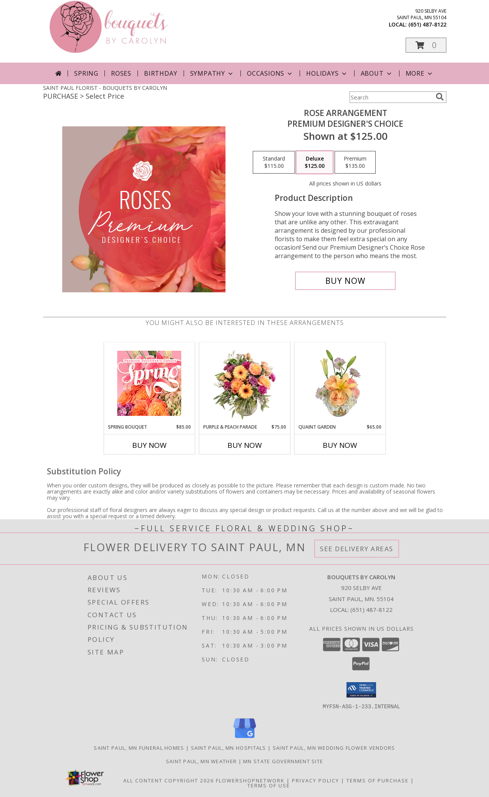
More (420, 73)
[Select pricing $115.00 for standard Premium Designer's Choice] (274, 162)
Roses (121, 73)
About (377, 73)
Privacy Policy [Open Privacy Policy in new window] (315, 780)
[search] (440, 97)
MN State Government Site (283, 760)
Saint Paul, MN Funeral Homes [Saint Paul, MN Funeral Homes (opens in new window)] (139, 747)
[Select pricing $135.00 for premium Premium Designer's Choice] (355, 162)
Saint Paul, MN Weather (201, 760)
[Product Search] (391, 97)
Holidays (327, 73)
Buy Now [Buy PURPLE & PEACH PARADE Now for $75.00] (244, 445)
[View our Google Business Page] (244, 738)
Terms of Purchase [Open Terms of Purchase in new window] (377, 780)
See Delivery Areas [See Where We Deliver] (356, 548)
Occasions (270, 73)
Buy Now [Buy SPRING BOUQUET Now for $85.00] (149, 445)
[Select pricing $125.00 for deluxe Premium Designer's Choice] (315, 162)
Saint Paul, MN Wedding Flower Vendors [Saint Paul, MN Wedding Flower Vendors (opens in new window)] (334, 747)
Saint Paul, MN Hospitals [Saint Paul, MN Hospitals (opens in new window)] (228, 747)
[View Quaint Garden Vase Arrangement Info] (340, 383)
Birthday (160, 73)
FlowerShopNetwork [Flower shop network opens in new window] (250, 780)
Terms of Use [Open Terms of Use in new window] (268, 785)
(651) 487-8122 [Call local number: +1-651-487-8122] (427, 24)
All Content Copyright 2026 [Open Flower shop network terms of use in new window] (168, 780)
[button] (426, 45)
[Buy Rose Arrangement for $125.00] (345, 281)
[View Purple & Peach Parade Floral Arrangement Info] (244, 383)
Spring (86, 73)
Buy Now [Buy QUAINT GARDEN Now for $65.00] (340, 445)
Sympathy (212, 73)
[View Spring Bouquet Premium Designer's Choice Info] (149, 383)
